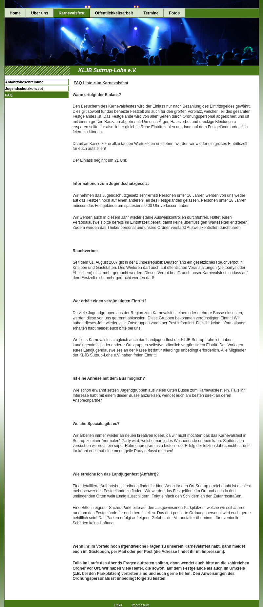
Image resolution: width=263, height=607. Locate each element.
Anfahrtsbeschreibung (24, 82)
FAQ (9, 95)
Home (15, 13)
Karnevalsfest (72, 13)
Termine (151, 13)
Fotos (174, 13)
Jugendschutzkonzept (24, 89)
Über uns (39, 13)
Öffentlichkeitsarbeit (114, 13)
